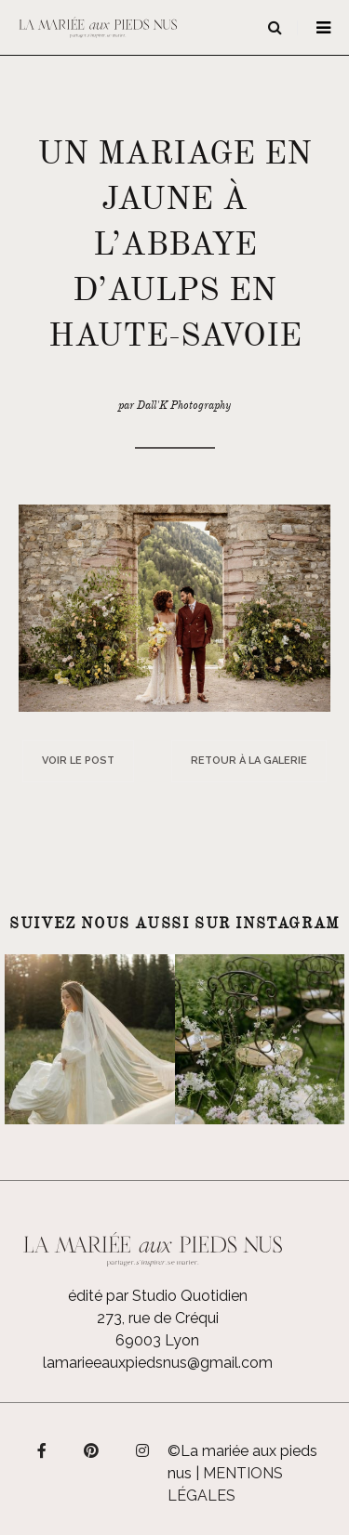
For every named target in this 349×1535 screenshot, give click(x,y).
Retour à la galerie (249, 760)
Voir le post (78, 760)
